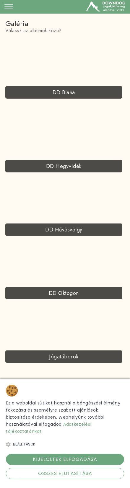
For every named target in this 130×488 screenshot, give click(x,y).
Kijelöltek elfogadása (65, 459)
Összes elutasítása (65, 473)
